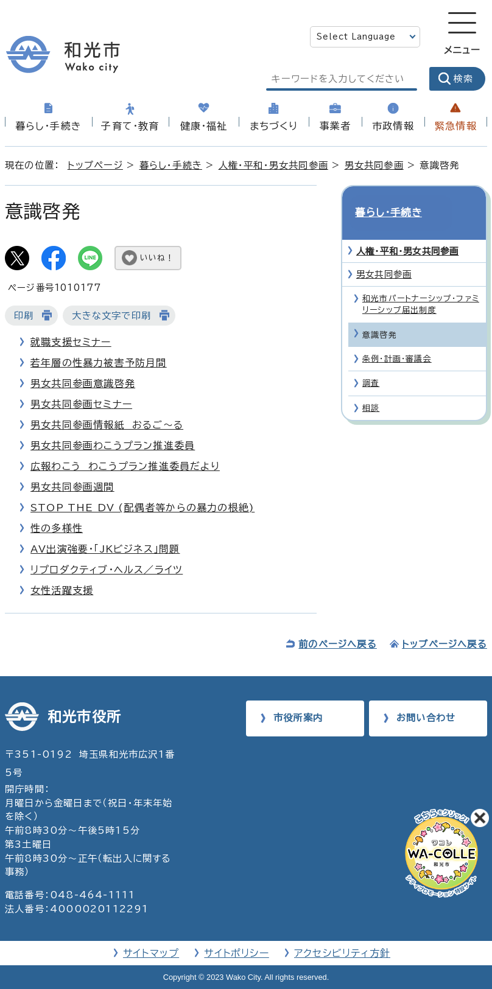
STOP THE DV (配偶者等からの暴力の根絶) (142, 507)
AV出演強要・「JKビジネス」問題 (105, 549)
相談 (370, 387)
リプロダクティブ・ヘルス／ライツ (106, 570)
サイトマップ (151, 953)
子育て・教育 (130, 126)
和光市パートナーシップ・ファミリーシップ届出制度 (420, 283)
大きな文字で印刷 (111, 315)
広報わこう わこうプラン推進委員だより (125, 466)
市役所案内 (298, 717)
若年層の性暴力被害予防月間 (98, 363)
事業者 (335, 126)
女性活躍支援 (61, 590)
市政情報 (393, 126)
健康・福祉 (204, 126)
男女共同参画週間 (72, 487)
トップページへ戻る (444, 644)
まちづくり (274, 126)
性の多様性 (56, 528)
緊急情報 (456, 126)
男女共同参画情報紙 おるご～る (106, 425)
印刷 (23, 315)
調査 (370, 362)
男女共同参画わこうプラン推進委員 (112, 445)
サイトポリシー (236, 953)
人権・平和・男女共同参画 (273, 165)
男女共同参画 (374, 165)
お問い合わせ (425, 717)
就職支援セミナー (70, 342)
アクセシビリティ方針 (342, 953)
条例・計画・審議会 (397, 338)
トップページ (95, 165)
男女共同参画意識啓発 (82, 383)
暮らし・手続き (48, 126)
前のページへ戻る (337, 644)
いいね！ (157, 258)
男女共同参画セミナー (81, 404)
